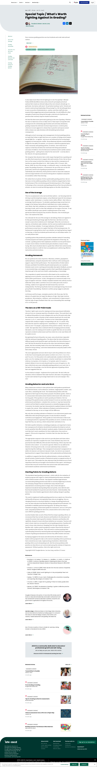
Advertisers (68, 743)
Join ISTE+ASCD (84, 2)
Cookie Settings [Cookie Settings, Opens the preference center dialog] (64, 764)
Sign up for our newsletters (87, 742)
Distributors (68, 745)
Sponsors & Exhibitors (70, 747)
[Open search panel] (70, 2)
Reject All (74, 764)
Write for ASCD (56, 748)
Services (28, 2)
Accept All (84, 764)
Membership (36, 2)
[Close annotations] (95, 760)
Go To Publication (87, 264)
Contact (43, 748)
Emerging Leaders (57, 745)
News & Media (44, 747)
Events (21, 2)
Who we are (44, 743)
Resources (14, 2)
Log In (92, 2)
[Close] (94, 764)
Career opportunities (46, 745)
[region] (48, 764)
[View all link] (48, 654)
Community (56, 747)
